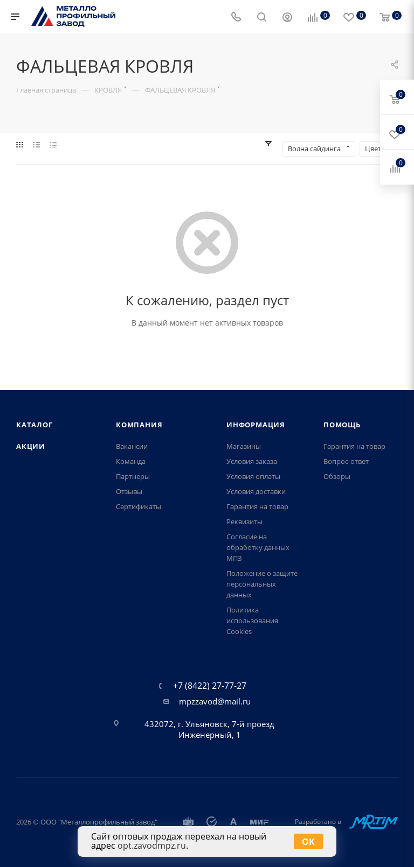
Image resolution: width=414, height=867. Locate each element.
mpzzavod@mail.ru (215, 701)
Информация (255, 424)
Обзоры (336, 476)
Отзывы (129, 491)
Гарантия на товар (257, 506)
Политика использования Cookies (252, 620)
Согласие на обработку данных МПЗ (257, 547)
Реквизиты (244, 521)
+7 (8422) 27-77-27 (209, 685)
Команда (131, 461)
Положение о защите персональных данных (262, 584)
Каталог (34, 424)
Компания (139, 424)
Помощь (342, 424)
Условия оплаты (253, 476)
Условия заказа (251, 461)
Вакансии (132, 446)
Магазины (243, 446)
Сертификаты (138, 506)
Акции (30, 446)
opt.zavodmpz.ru (152, 845)
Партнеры (133, 476)
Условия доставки (256, 491)
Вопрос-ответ (346, 461)
